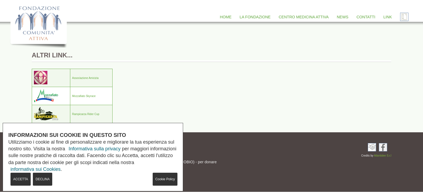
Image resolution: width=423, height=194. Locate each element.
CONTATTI (365, 17)
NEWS (342, 17)
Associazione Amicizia (85, 78)
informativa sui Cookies (36, 169)
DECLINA (43, 179)
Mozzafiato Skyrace (84, 96)
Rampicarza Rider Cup (85, 114)
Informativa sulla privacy (95, 148)
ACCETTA (20, 179)
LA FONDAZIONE (255, 17)
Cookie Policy (165, 179)
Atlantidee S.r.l (382, 155)
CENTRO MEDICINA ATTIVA (304, 17)
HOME (226, 17)
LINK (387, 17)
